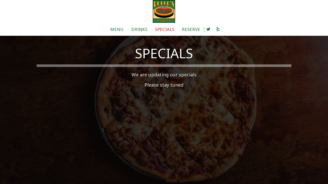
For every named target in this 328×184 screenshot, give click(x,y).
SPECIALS (164, 29)
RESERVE (191, 29)
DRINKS (139, 29)
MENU (117, 29)
